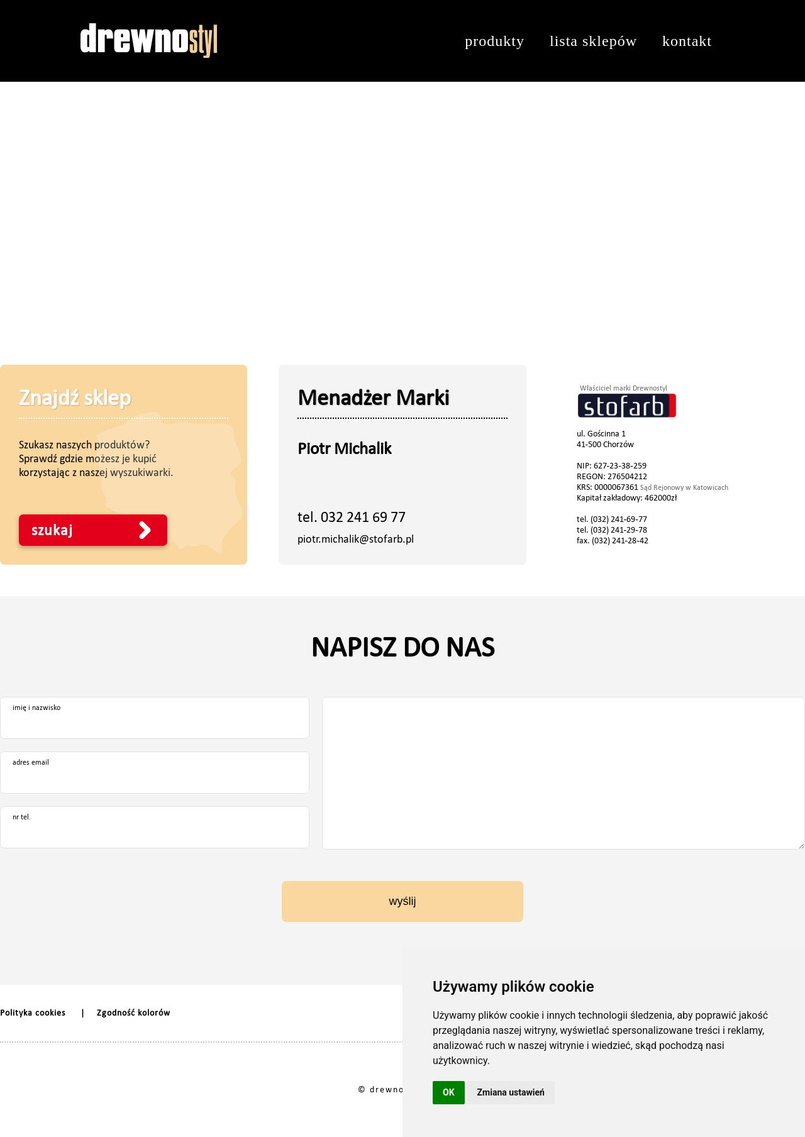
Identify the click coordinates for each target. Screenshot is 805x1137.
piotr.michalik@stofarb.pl (355, 539)
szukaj (52, 530)
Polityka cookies (32, 1012)
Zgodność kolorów (133, 1012)
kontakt (687, 41)
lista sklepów (593, 41)
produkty (495, 41)
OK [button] (449, 1092)
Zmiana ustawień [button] (511, 1092)
